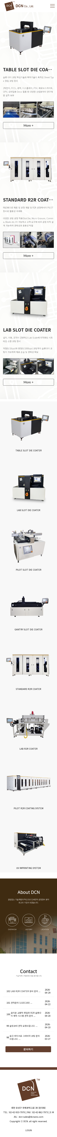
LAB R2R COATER (28, 748)
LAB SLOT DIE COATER (28, 510)
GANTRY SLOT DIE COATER (28, 629)
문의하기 (28, 1049)
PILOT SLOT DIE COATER (28, 569)
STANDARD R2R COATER (28, 688)
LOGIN (28, 1130)
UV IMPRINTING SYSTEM (28, 867)
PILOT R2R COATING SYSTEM (28, 808)
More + (29, 125)
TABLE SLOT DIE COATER (29, 450)
